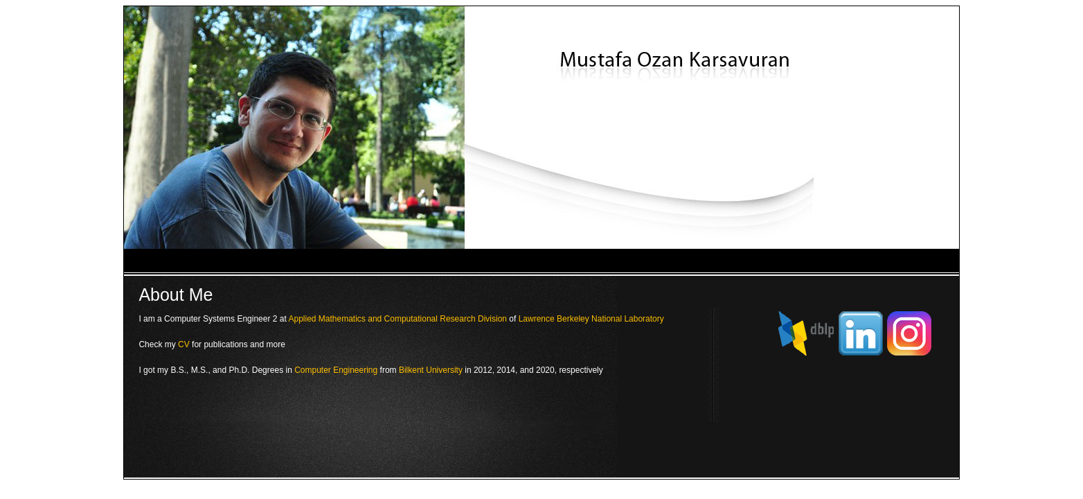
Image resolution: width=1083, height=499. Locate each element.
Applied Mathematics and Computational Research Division (397, 319)
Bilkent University (431, 370)
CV (184, 344)
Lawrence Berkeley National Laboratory (591, 319)
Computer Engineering (335, 370)
